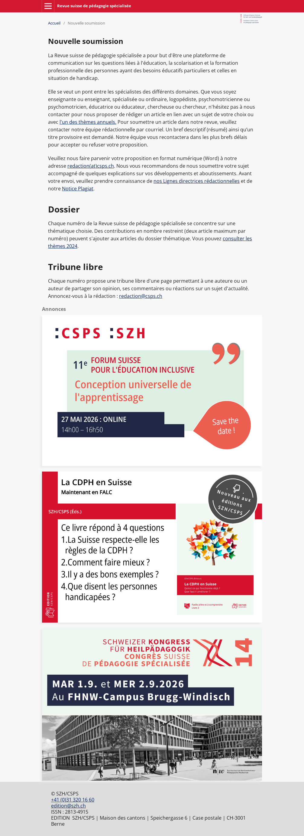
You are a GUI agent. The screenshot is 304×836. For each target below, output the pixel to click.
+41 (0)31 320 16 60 (72, 799)
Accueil (54, 23)
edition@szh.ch (68, 805)
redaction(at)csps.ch (90, 166)
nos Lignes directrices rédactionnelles (197, 181)
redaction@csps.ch (140, 296)
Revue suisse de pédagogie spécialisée (94, 5)
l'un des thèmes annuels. (88, 122)
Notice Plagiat (77, 188)
